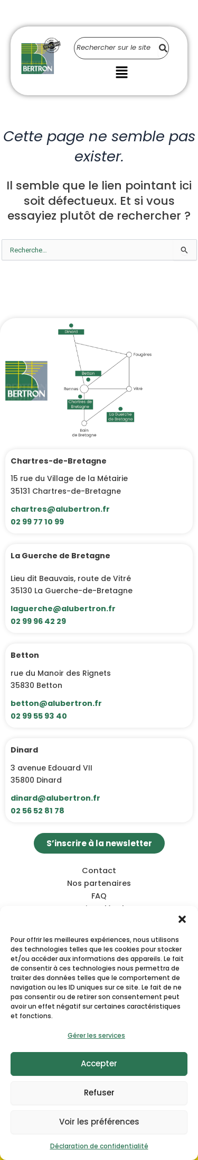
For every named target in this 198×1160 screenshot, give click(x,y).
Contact (99, 870)
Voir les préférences (99, 1121)
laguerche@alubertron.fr (63, 608)
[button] (182, 919)
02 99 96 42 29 (38, 621)
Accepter (99, 1063)
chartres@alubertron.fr (60, 509)
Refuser (99, 1092)
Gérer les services (96, 1035)
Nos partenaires (99, 883)
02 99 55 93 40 (39, 716)
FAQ (99, 896)
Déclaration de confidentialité (99, 1145)
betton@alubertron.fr (56, 703)
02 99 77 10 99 (37, 521)
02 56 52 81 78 (37, 810)
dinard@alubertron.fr (55, 798)
